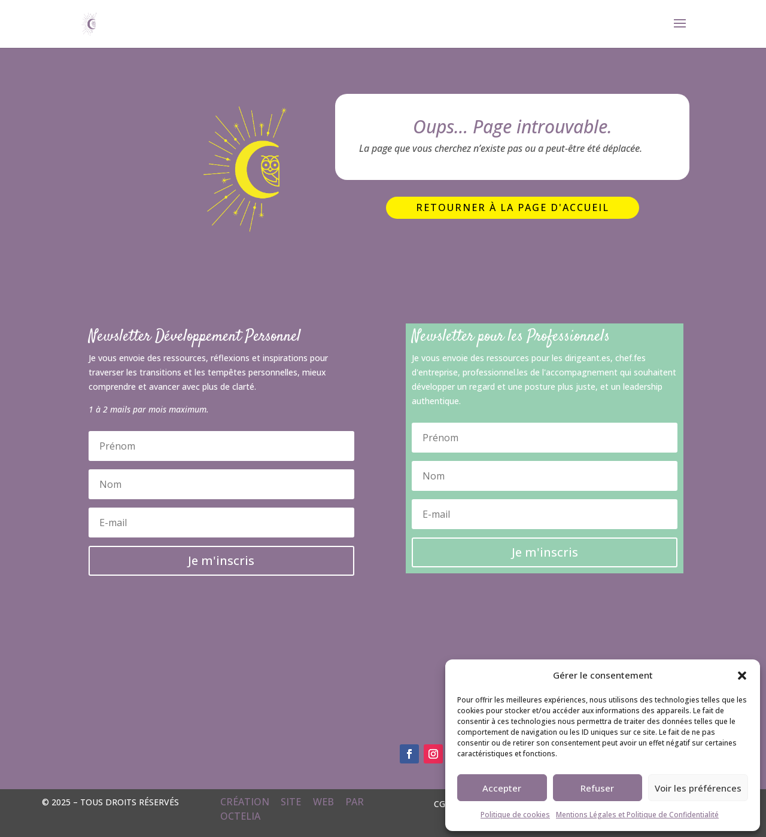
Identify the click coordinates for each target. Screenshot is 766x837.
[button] (742, 676)
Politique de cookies (515, 814)
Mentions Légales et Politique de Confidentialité (637, 814)
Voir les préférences (698, 788)
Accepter (501, 788)
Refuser (597, 788)
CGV (442, 803)
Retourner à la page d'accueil (512, 207)
